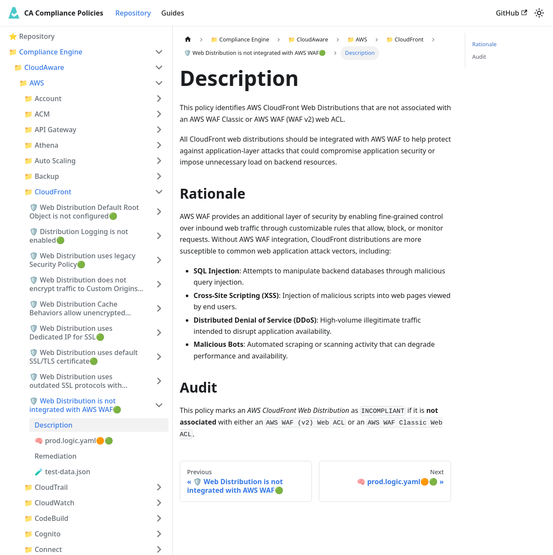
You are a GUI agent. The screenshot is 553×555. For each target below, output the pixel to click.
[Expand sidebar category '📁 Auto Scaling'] (158, 161)
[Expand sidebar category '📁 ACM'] (158, 114)
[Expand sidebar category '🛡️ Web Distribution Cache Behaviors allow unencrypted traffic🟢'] (158, 308)
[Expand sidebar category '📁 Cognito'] (158, 534)
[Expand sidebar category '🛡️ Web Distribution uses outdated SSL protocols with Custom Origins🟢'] (158, 381)
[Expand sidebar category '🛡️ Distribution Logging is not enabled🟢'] (158, 236)
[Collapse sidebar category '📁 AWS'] (158, 83)
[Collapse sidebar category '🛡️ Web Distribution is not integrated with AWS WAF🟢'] (158, 405)
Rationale (484, 44)
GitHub (511, 13)
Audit (479, 56)
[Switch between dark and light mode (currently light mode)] (539, 13)
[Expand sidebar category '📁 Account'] (158, 98)
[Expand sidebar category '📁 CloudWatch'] (158, 503)
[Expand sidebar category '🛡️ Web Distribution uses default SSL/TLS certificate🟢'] (158, 357)
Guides (172, 13)
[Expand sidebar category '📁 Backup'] (158, 176)
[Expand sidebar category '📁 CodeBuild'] (158, 518)
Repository (133, 13)
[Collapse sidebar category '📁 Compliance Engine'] (158, 52)
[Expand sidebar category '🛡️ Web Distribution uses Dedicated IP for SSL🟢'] (158, 332)
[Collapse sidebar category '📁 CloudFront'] (158, 192)
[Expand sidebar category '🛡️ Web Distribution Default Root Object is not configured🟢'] (158, 211)
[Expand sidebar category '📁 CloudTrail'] (158, 487)
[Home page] (188, 39)
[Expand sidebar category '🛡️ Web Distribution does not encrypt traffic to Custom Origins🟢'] (158, 284)
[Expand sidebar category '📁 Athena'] (158, 145)
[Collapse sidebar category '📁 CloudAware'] (158, 67)
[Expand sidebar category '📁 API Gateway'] (158, 129)
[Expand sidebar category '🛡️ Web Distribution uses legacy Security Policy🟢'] (158, 260)
